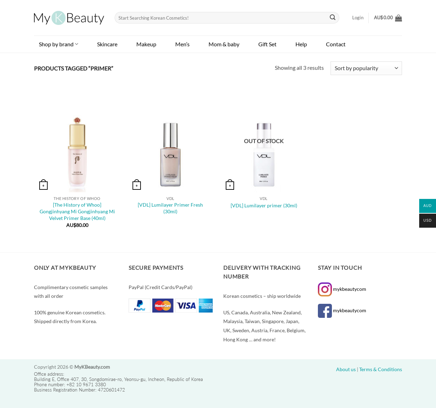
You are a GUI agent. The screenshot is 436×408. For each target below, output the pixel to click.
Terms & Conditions (380, 369)
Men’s (182, 44)
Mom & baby (224, 44)
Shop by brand (58, 44)
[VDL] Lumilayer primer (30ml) (264, 205)
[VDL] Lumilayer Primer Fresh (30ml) (170, 208)
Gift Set (267, 44)
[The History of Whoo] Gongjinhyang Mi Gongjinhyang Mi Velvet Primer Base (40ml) (77, 211)
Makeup (146, 44)
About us (346, 369)
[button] (388, 18)
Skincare (107, 44)
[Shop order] (366, 68)
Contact (336, 44)
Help (301, 44)
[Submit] (333, 18)
